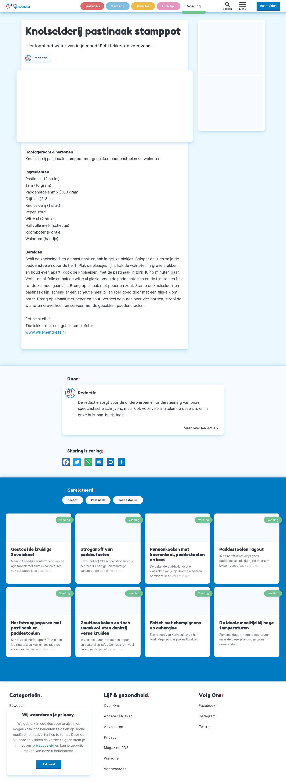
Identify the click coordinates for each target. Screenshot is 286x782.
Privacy (110, 737)
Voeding (194, 8)
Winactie (111, 758)
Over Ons (112, 705)
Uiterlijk (168, 8)
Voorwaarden (115, 769)
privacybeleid (43, 744)
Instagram (207, 716)
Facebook (207, 705)
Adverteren (113, 727)
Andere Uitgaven (118, 716)
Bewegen (92, 8)
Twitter (205, 727)
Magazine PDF (116, 748)
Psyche (143, 8)
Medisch (118, 8)
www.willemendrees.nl (45, 332)
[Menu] (243, 8)
